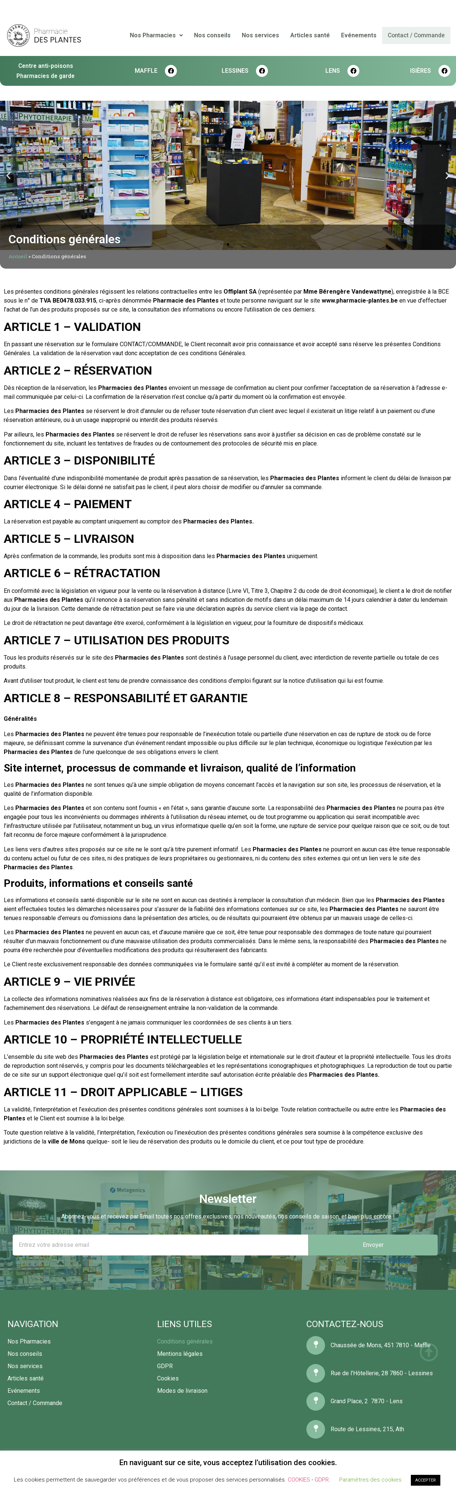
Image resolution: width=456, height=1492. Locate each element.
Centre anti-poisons (46, 65)
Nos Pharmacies (157, 35)
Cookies (168, 1378)
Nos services (261, 35)
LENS (332, 70)
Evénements (359, 35)
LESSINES (235, 70)
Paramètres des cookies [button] (370, 1479)
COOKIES (299, 1479)
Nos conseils (213, 35)
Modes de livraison (182, 1390)
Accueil (18, 256)
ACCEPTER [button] (425, 1480)
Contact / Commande (416, 35)
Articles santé (311, 35)
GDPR (165, 1366)
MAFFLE (146, 70)
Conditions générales (185, 1341)
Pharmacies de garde (45, 75)
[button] (221, 244)
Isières (420, 70)
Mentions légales (180, 1353)
